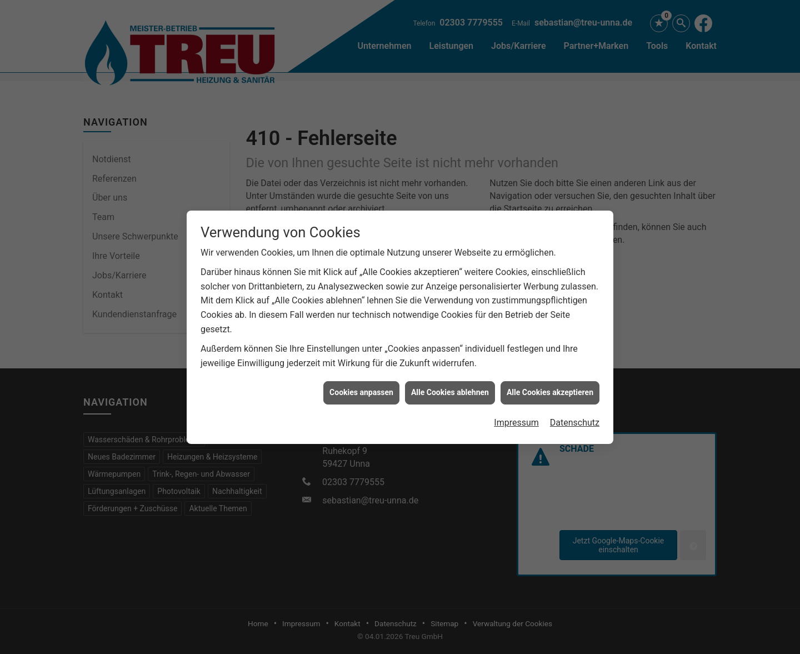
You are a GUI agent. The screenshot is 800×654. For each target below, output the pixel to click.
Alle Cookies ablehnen (450, 389)
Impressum (516, 419)
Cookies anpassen (361, 389)
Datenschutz (574, 419)
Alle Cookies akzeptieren (550, 389)
